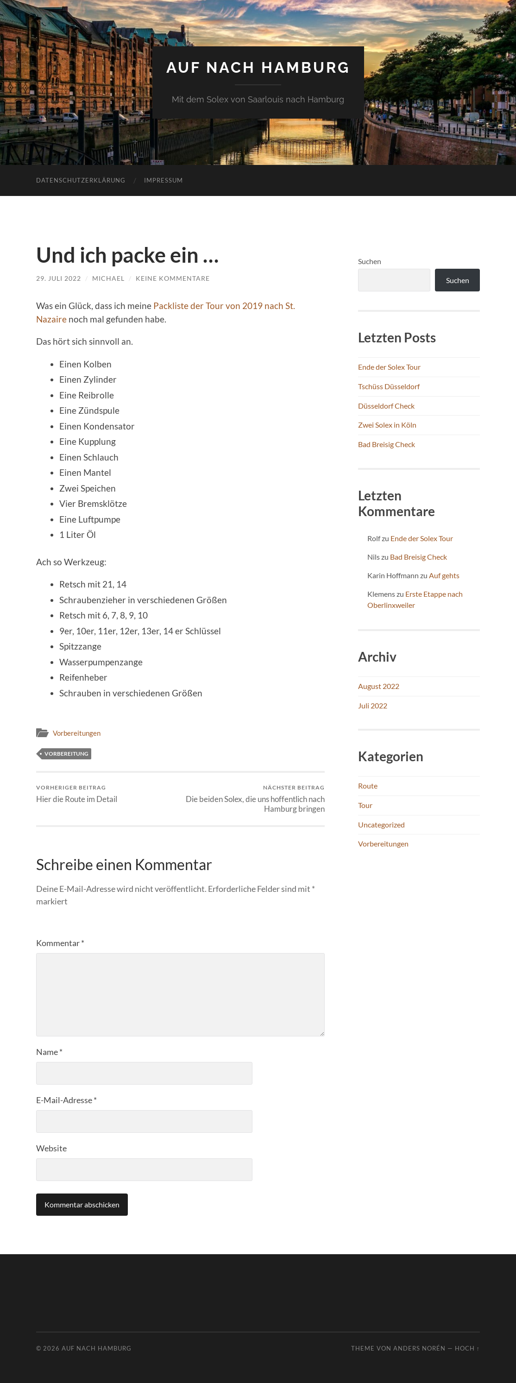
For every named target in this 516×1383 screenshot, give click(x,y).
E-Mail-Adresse (66, 1100)
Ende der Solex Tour (389, 366)
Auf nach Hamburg (258, 67)
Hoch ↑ (467, 1348)
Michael (108, 278)
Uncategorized (381, 824)
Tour (365, 805)
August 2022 (378, 686)
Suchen (369, 261)
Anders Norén (419, 1348)
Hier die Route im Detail (76, 794)
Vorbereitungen (77, 733)
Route (368, 785)
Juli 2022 (372, 705)
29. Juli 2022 (58, 278)
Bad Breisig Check (386, 444)
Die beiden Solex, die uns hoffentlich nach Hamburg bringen (254, 799)
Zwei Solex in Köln (387, 424)
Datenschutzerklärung (81, 180)
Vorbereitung (66, 753)
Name (49, 1052)
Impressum (163, 180)
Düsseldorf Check (386, 405)
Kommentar (60, 943)
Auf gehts (444, 575)
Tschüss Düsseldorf (389, 386)
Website (51, 1148)
